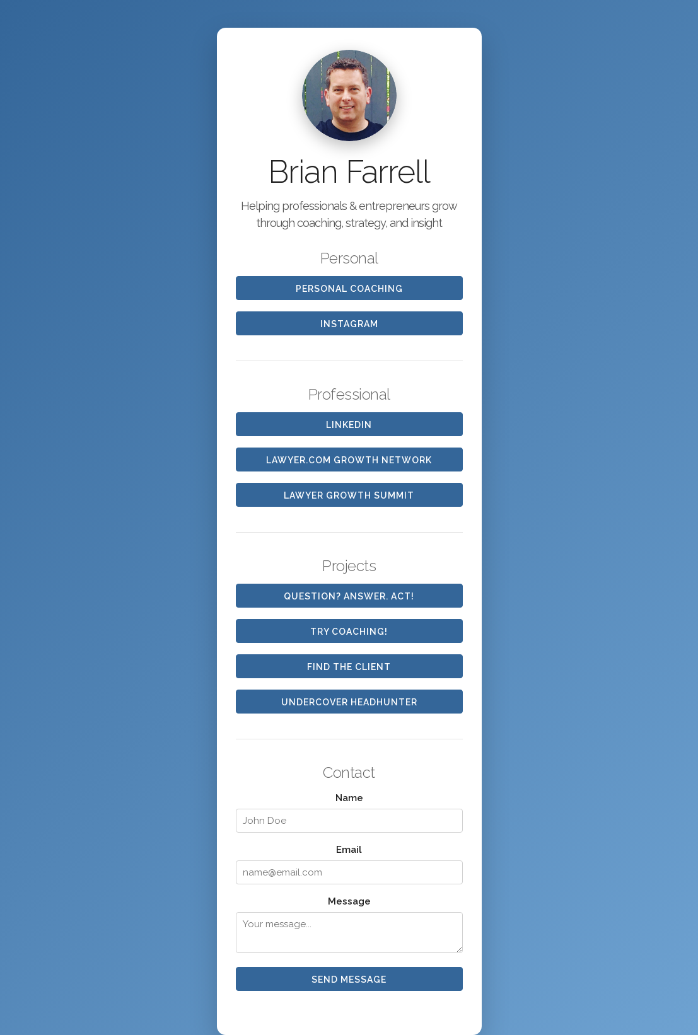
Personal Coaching (349, 289)
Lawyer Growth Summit (349, 495)
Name (349, 798)
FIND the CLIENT (349, 667)
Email (349, 849)
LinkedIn (349, 425)
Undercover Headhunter (349, 702)
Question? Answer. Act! (349, 596)
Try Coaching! (349, 632)
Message (349, 901)
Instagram (349, 324)
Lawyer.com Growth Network (349, 460)
